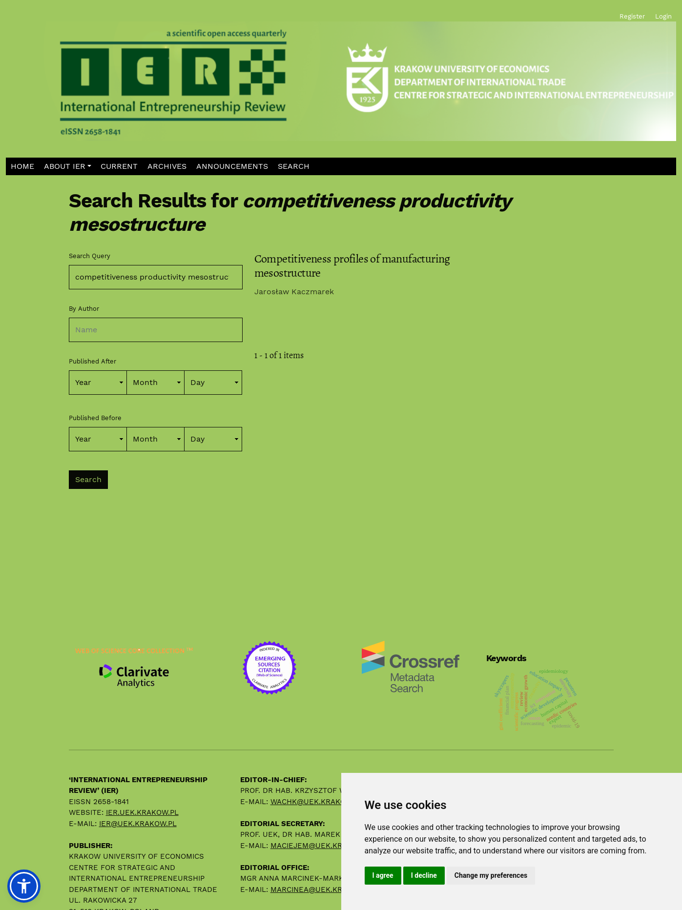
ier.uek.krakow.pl (142, 812)
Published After (92, 361)
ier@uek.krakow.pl (138, 823)
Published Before (95, 418)
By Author (84, 308)
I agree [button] (382, 875)
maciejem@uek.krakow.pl (322, 845)
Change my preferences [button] (491, 875)
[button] (67, 167)
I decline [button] (424, 875)
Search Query (89, 256)
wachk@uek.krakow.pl (316, 801)
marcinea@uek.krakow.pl (322, 889)
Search (88, 479)
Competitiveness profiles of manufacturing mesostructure (352, 266)
